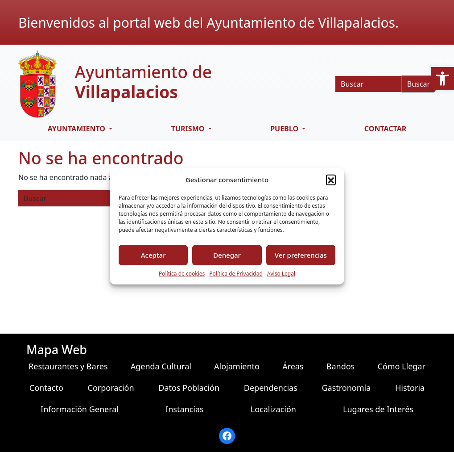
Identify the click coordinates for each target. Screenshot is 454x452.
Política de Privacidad (236, 273)
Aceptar (153, 255)
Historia (410, 387)
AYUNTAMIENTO (77, 129)
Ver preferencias (301, 255)
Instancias (184, 409)
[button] (442, 78)
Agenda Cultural (161, 366)
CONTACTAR (385, 129)
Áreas (292, 366)
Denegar (227, 255)
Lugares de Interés (378, 409)
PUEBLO (285, 129)
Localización (273, 409)
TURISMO (188, 129)
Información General (80, 409)
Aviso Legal (281, 273)
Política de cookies (182, 273)
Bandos (340, 366)
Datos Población (188, 387)
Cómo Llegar (401, 366)
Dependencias (270, 387)
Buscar (418, 84)
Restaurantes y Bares (68, 366)
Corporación (111, 387)
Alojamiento (237, 366)
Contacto (46, 387)
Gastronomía (346, 387)
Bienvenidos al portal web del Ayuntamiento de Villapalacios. (208, 22)
